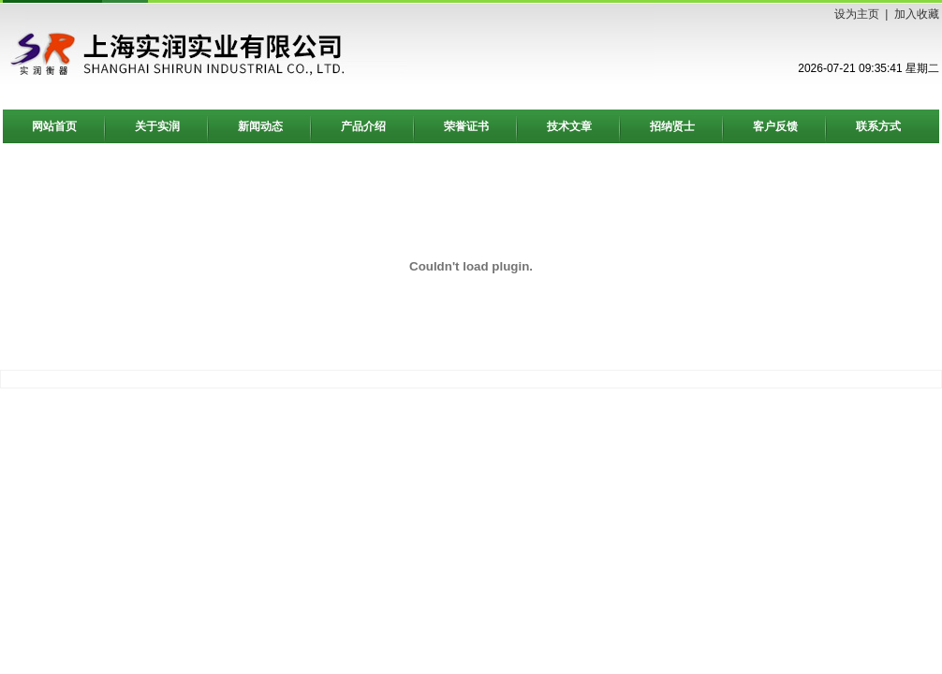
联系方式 (878, 126)
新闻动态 (260, 126)
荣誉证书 (466, 126)
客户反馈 (775, 126)
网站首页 (54, 126)
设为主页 (856, 14)
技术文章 (569, 126)
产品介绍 (363, 126)
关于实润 (157, 126)
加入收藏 (916, 14)
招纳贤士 (672, 126)
